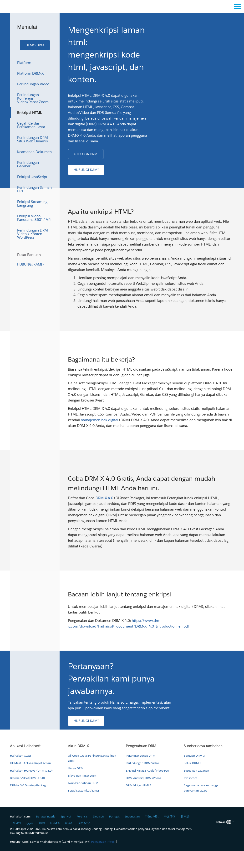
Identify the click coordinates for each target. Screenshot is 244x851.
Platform (24, 62)
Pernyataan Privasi (103, 842)
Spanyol (66, 816)
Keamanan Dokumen (34, 152)
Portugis (114, 816)
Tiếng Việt (151, 816)
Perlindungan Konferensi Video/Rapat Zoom (33, 98)
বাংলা (41, 823)
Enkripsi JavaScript (32, 176)
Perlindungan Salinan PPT (34, 189)
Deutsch (98, 816)
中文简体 (169, 816)
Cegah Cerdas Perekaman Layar (31, 125)
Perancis (81, 816)
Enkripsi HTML (29, 112)
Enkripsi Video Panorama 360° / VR (34, 218)
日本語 (185, 816)
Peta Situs (83, 823)
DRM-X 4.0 (104, 498)
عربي (29, 823)
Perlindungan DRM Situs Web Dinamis (32, 139)
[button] (35, 45)
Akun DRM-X (78, 746)
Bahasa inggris (45, 816)
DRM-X (55, 823)
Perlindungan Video (33, 84)
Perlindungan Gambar (28, 164)
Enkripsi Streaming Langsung (32, 203)
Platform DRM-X (30, 73)
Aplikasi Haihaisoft (25, 746)
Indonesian (132, 816)
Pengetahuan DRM (141, 746)
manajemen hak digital (99, 420)
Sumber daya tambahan (203, 746)
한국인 (16, 823)
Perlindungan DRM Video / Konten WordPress (32, 234)
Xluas (68, 823)
